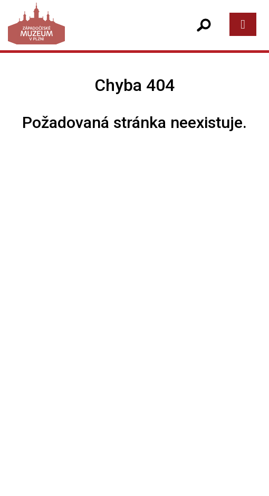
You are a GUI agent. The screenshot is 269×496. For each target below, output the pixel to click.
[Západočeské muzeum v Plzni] (72, 34)
